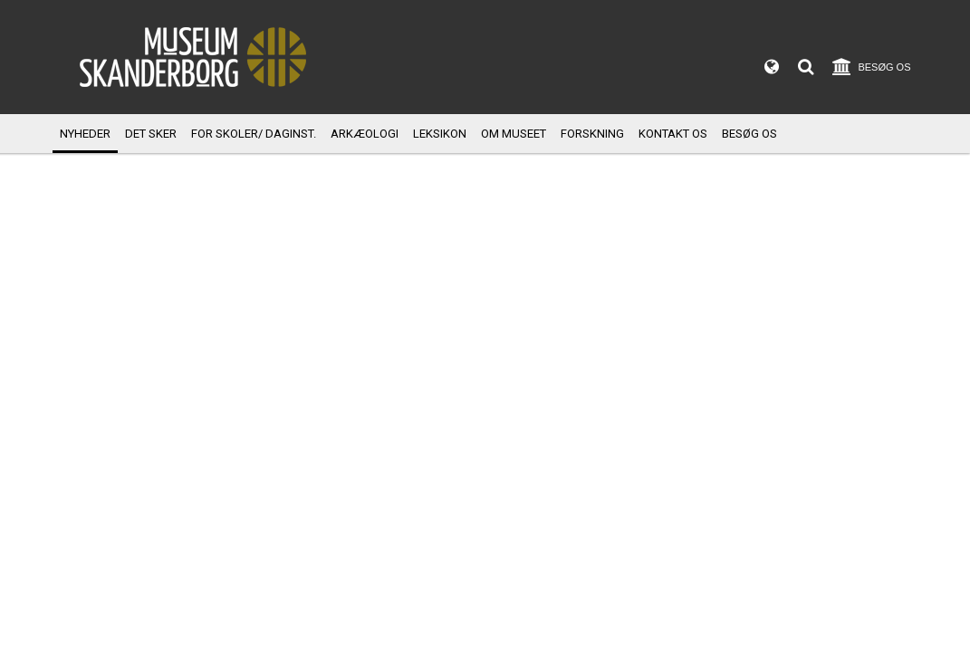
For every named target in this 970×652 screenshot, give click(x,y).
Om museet (513, 133)
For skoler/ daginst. (253, 133)
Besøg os (749, 133)
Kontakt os (673, 133)
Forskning (592, 133)
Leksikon (439, 133)
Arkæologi (365, 133)
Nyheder (85, 133)
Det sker (151, 133)
